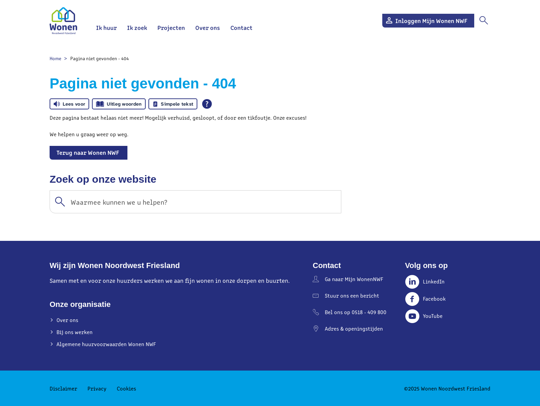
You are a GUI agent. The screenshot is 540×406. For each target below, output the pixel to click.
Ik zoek (137, 27)
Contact (241, 27)
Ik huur (106, 27)
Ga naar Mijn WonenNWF (354, 278)
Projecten (171, 27)
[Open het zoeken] (483, 21)
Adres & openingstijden (354, 328)
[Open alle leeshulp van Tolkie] (207, 104)
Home (55, 58)
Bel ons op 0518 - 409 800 (355, 312)
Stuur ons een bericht (352, 295)
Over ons (207, 27)
